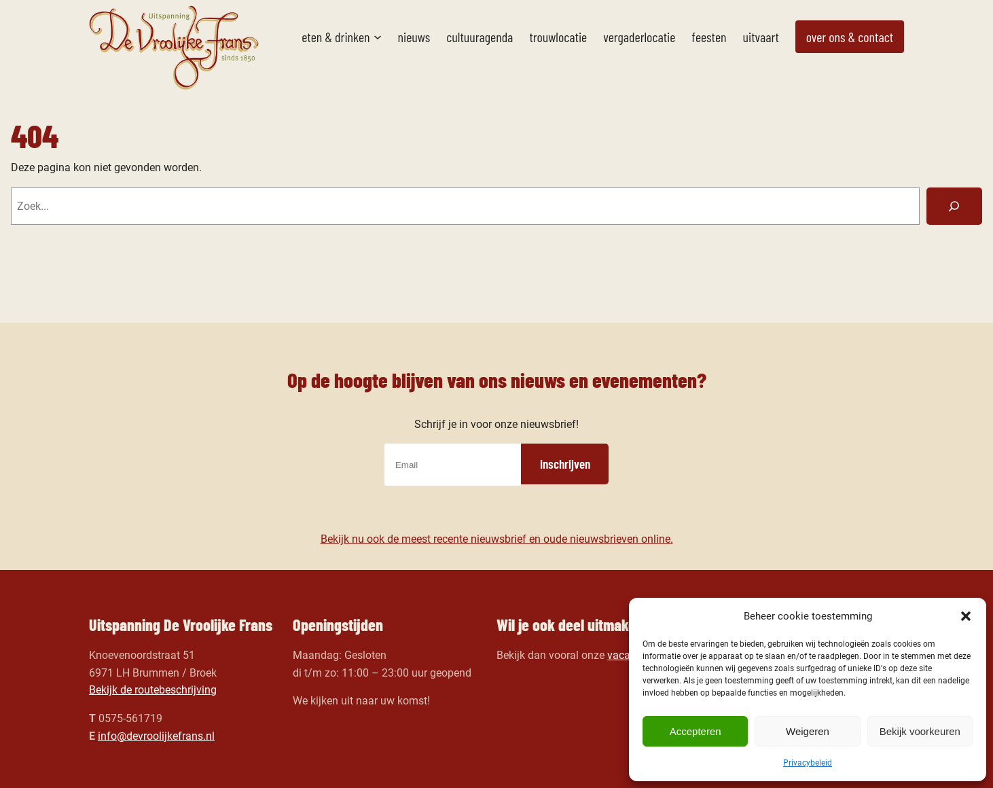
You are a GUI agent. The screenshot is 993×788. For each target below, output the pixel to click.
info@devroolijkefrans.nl (156, 736)
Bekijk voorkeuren (920, 731)
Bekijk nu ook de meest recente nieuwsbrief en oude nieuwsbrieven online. (497, 539)
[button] (966, 616)
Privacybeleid (807, 763)
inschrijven (565, 463)
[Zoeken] (954, 206)
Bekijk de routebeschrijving (153, 689)
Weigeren (807, 731)
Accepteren (695, 731)
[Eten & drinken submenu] (378, 37)
